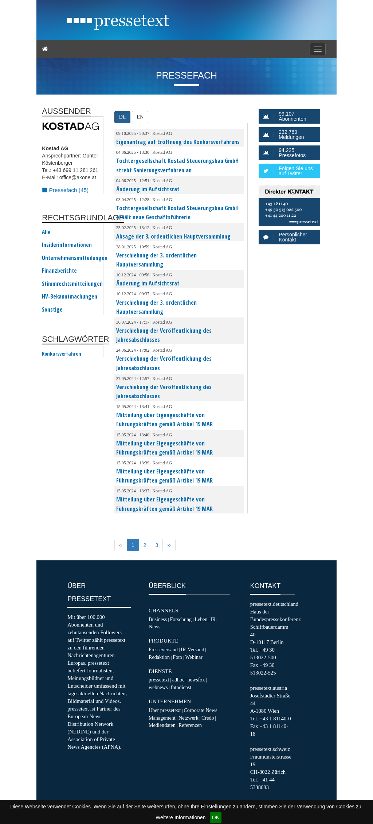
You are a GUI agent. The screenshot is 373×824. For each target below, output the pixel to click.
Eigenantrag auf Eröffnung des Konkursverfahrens (178, 142)
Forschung (181, 619)
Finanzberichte (59, 271)
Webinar (193, 657)
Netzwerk (188, 718)
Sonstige (52, 310)
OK (215, 817)
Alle (46, 232)
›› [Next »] (168, 545)
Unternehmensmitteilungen (74, 258)
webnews (158, 687)
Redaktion (159, 657)
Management (162, 718)
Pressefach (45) (65, 190)
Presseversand (163, 649)
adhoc (178, 680)
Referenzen (190, 725)
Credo (207, 718)
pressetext (159, 680)
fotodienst (181, 687)
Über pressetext (165, 710)
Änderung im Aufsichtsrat (148, 189)
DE (122, 117)
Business (158, 619)
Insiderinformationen (67, 245)
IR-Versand (192, 649)
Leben (201, 619)
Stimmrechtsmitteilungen (72, 284)
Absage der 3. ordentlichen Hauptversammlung (173, 236)
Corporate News (200, 710)
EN (140, 117)
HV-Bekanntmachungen (69, 296)
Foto (177, 657)
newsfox (196, 680)
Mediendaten (162, 725)
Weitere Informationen (180, 817)
